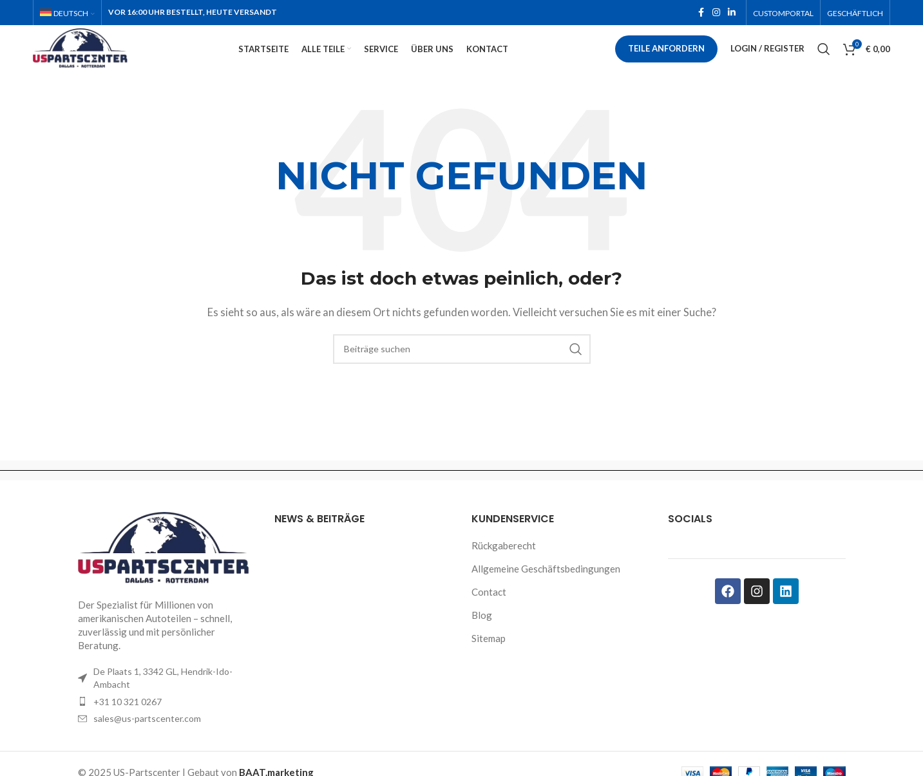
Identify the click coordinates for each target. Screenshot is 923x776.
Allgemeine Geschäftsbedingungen (545, 591)
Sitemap (488, 661)
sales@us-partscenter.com (147, 740)
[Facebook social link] (701, 14)
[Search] (824, 61)
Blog (481, 637)
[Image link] (167, 570)
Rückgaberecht (503, 568)
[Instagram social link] (716, 14)
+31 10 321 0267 (127, 723)
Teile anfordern (666, 60)
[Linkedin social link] (731, 14)
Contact (488, 614)
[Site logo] (106, 59)
